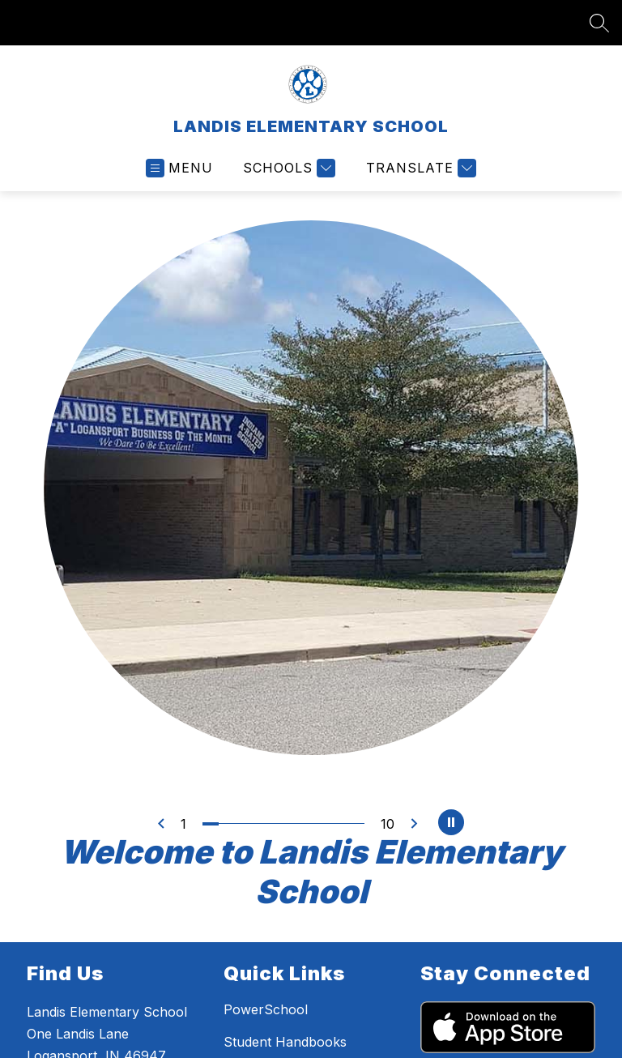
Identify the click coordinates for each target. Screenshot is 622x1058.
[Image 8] (324, 824)
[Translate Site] (419, 168)
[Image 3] (243, 824)
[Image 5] (275, 824)
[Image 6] (291, 824)
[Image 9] (340, 824)
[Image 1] (210, 824)
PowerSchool (272, 1009)
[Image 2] (227, 824)
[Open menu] (179, 168)
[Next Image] (414, 824)
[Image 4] (259, 824)
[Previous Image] (161, 824)
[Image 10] (356, 824)
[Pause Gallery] (451, 823)
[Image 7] (308, 824)
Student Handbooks (293, 1042)
